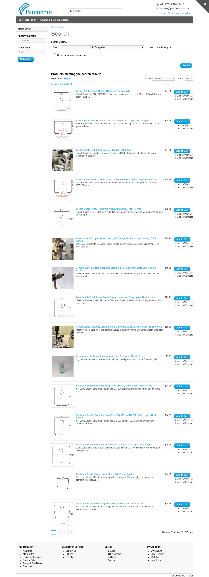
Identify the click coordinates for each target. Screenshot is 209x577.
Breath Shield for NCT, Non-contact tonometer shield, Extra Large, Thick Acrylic (117, 179)
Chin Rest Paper (27, 19)
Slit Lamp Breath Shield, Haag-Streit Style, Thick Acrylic (105, 474)
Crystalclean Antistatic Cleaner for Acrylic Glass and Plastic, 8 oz (109, 356)
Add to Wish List (185, 96)
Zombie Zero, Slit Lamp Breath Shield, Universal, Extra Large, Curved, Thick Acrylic (119, 327)
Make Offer (25, 59)
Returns (69, 554)
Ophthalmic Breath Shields (54, 19)
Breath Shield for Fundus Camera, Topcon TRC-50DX (103, 150)
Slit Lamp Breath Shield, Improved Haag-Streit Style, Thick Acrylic (110, 503)
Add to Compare (185, 99)
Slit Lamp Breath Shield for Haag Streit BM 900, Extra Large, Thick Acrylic (114, 385)
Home (162, 13)
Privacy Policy (30, 560)
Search (62, 27)
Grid (67, 78)
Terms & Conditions (32, 563)
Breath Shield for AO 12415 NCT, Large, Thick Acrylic (103, 91)
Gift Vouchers (114, 554)
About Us (27, 551)
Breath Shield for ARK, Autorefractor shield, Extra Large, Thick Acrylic (112, 120)
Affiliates (112, 557)
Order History (157, 554)
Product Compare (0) (62, 84)
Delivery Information (32, 557)
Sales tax (27, 566)
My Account (173, 13)
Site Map (70, 557)
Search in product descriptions (71, 55)
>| (71, 532)
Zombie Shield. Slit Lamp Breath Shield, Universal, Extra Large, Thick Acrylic (115, 297)
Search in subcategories (161, 47)
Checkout (186, 13)
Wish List (155, 557)
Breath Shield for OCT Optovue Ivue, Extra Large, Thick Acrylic (108, 209)
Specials (112, 560)
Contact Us (71, 551)
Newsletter (156, 560)
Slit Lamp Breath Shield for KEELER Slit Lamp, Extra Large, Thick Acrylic (114, 444)
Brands (111, 551)
